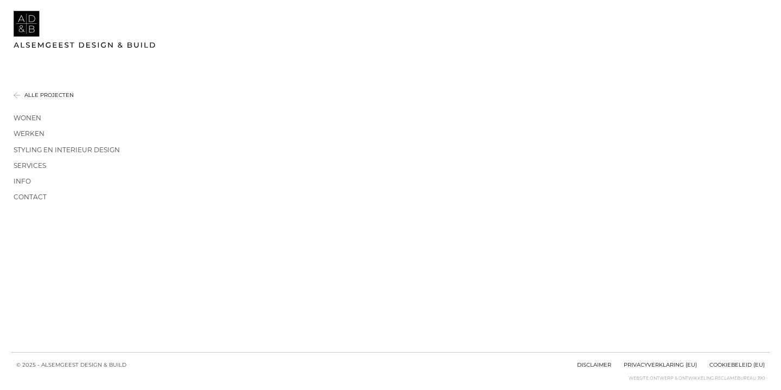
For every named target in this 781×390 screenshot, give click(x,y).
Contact (30, 197)
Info (22, 181)
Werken (29, 133)
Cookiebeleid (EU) (737, 364)
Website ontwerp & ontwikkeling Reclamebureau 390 (697, 378)
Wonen (27, 118)
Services (30, 165)
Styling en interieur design (67, 150)
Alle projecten (49, 95)
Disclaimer (594, 364)
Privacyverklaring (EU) (660, 364)
